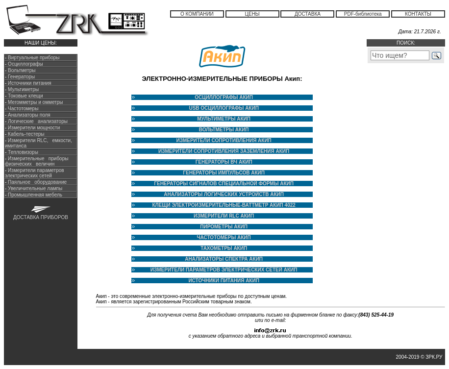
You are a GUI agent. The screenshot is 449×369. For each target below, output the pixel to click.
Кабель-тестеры (25, 134)
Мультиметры (23, 89)
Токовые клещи (24, 95)
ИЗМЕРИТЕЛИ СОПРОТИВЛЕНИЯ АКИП (223, 140)
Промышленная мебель (34, 194)
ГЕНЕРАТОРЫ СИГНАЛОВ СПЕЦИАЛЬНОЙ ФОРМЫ (216, 183)
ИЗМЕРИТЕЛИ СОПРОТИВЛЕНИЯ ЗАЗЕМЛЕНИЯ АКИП (223, 151)
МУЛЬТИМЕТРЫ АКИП (223, 119)
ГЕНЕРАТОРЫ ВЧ (217, 162)
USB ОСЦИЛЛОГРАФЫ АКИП (223, 108)
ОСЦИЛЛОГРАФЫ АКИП (224, 97)
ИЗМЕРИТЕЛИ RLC (216, 216)
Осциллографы (25, 64)
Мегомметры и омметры (34, 102)
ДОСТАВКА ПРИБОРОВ (40, 217)
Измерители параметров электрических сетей (34, 173)
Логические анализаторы (37, 121)
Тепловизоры (23, 152)
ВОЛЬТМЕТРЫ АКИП (224, 129)
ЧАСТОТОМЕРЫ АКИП (224, 237)
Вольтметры (21, 70)
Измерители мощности (33, 127)
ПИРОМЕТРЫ (217, 226)
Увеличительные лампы (34, 188)
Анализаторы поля (28, 115)
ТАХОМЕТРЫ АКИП (223, 248)
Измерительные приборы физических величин (36, 161)
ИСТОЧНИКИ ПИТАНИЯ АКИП (223, 280)
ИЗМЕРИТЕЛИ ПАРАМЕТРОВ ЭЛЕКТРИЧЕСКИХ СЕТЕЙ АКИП (224, 269)
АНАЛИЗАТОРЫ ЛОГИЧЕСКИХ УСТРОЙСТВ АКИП (224, 194)
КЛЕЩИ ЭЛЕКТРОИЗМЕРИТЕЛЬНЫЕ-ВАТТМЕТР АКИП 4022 (223, 205)
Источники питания (29, 83)
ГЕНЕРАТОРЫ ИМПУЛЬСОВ (216, 172)
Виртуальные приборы (33, 57)
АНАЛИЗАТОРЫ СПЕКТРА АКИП (224, 259)
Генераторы (21, 76)
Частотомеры (22, 108)
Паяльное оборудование (36, 182)
